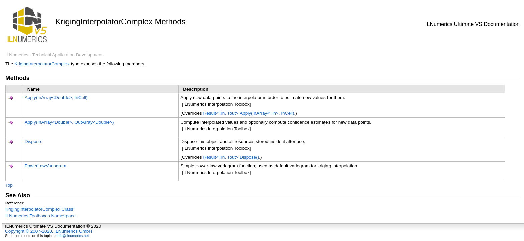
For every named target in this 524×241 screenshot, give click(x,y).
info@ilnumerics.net (73, 236)
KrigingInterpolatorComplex (42, 63)
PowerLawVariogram (46, 165)
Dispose (33, 141)
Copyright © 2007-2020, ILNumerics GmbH (48, 231)
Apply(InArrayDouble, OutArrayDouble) (69, 122)
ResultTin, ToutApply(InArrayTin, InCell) (248, 113)
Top (9, 185)
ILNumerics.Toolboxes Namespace (40, 215)
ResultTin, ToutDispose (231, 157)
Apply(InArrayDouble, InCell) (56, 97)
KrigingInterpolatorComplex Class (39, 209)
